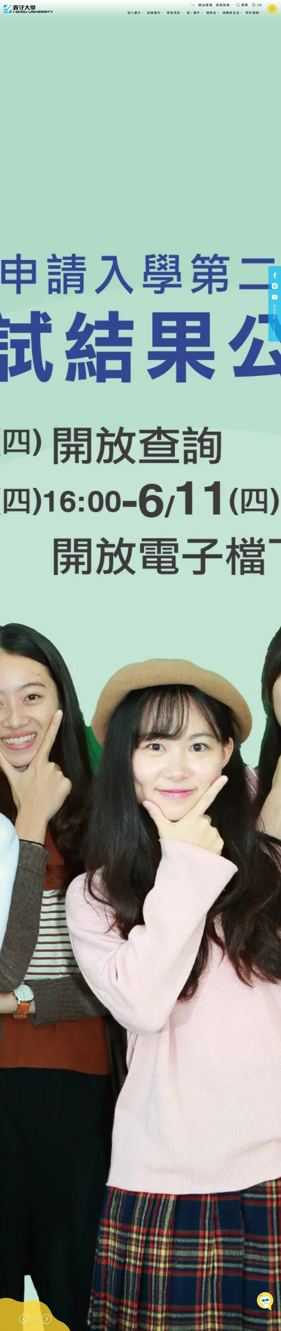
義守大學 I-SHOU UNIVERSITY (28, 9)
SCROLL (274, 320)
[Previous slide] (24, 1319)
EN (257, 5)
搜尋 (242, 4)
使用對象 (224, 5)
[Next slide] (47, 1319)
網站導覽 (205, 5)
